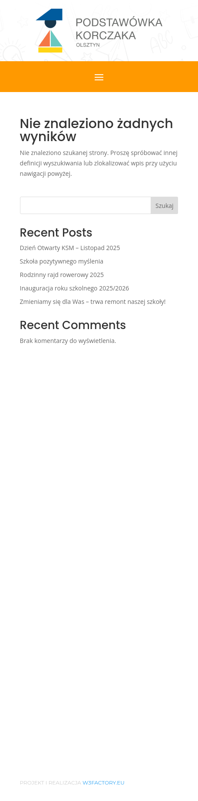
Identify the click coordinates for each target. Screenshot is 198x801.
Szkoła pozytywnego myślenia (61, 261)
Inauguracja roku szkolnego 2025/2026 (74, 288)
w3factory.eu (103, 782)
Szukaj (164, 205)
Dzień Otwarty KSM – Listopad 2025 (70, 248)
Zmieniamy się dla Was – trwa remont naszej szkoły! (93, 301)
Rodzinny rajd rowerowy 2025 (62, 274)
